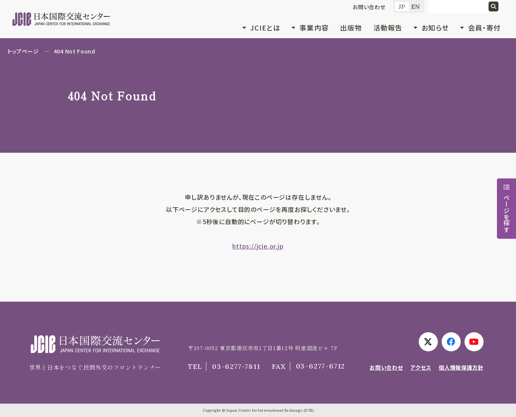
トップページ (23, 51)
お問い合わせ (369, 7)
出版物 (351, 27)
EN (416, 6)
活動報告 (387, 27)
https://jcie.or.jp (257, 246)
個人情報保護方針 (461, 367)
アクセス (420, 367)
